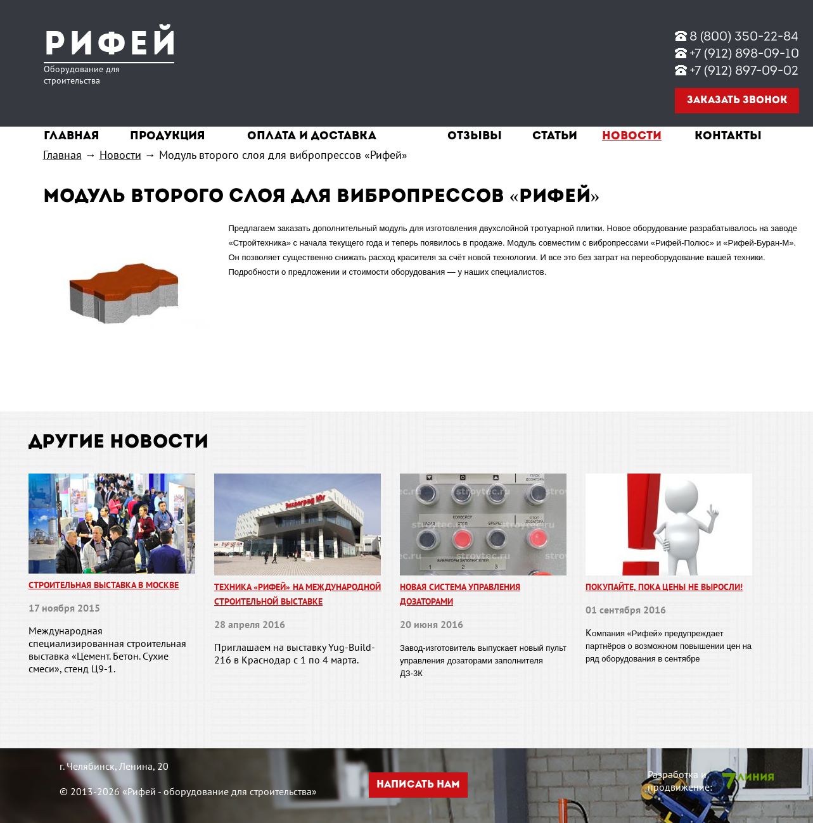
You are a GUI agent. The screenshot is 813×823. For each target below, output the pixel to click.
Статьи (554, 136)
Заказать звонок (737, 101)
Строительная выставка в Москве (104, 585)
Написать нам (418, 785)
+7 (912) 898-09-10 (744, 54)
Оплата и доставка (311, 136)
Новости (632, 136)
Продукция (167, 136)
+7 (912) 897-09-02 (743, 71)
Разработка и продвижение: (680, 780)
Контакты (728, 136)
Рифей (111, 46)
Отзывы (474, 136)
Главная (71, 136)
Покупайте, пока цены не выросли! (664, 587)
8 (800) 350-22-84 (743, 37)
